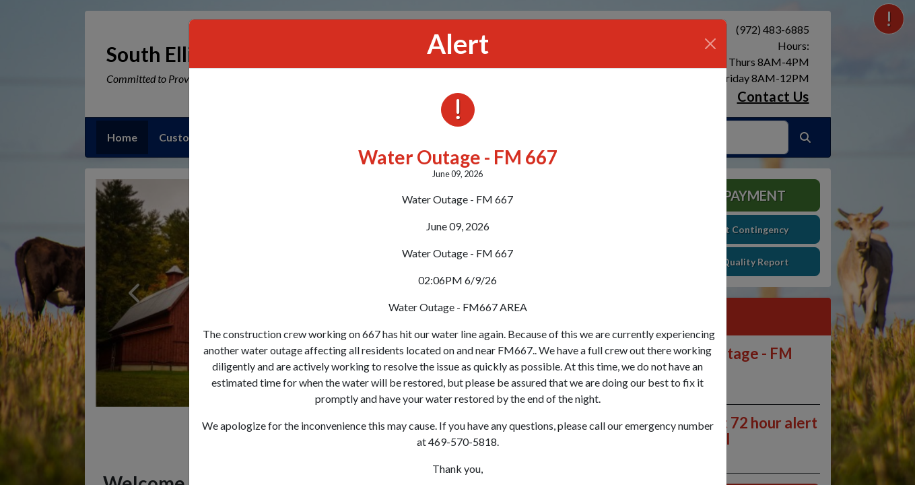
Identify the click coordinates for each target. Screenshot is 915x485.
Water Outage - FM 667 (457, 157)
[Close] (710, 44)
